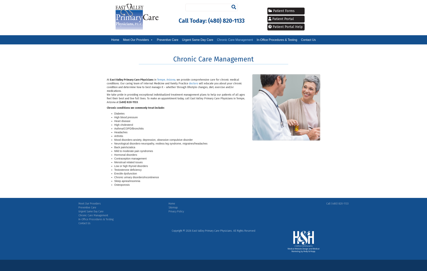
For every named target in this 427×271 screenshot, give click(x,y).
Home (115, 39)
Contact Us (308, 39)
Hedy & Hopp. (309, 251)
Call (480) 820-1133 (337, 203)
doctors (193, 83)
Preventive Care (167, 39)
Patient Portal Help (288, 27)
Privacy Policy (176, 211)
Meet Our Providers (136, 39)
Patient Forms (283, 11)
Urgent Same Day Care (197, 39)
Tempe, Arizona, (166, 79)
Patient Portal (283, 19)
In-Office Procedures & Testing (277, 39)
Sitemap (173, 207)
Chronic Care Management (235, 39)
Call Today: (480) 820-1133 (212, 20)
